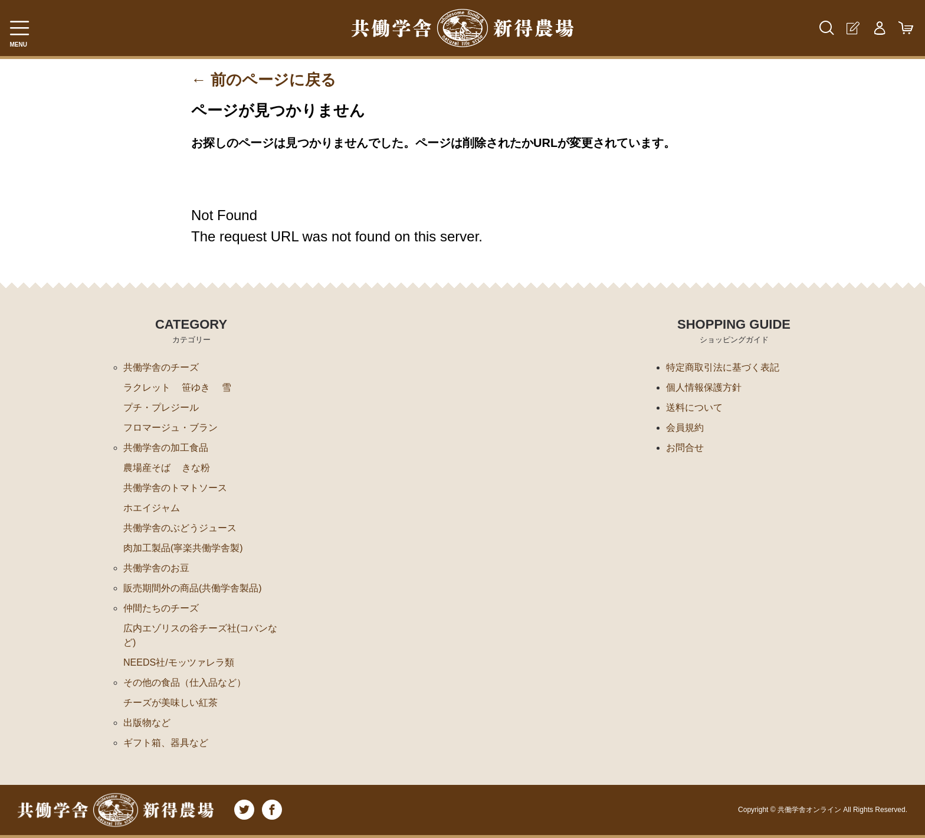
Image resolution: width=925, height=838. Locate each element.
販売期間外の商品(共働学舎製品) (192, 588)
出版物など (146, 723)
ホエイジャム (151, 508)
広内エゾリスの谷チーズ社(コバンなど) (200, 635)
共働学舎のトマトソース (175, 488)
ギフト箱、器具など (165, 743)
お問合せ (685, 448)
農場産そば (146, 468)
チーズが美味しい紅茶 (170, 703)
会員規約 (685, 428)
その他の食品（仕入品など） (184, 682)
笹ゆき (196, 387)
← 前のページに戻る (263, 80)
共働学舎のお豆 (156, 568)
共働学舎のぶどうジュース (180, 528)
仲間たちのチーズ (161, 608)
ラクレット (146, 387)
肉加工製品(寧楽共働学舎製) (183, 548)
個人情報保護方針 (704, 387)
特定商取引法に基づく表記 (722, 367)
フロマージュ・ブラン (170, 428)
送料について (694, 407)
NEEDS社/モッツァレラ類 (178, 662)
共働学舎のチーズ (161, 367)
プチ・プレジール (161, 407)
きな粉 (196, 468)
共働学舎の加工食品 (165, 448)
